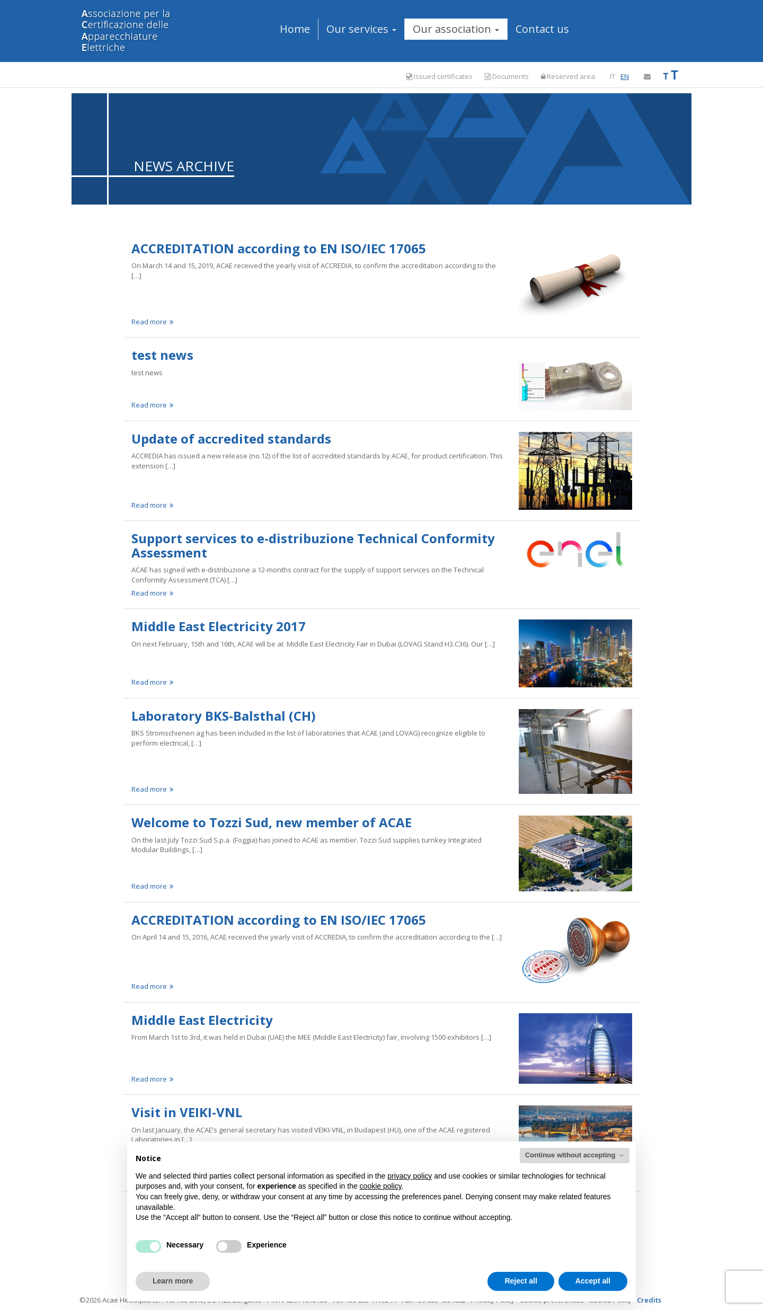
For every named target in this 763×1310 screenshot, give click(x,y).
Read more (152, 321)
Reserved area (568, 76)
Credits (649, 1300)
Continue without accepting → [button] (574, 1155)
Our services (361, 29)
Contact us (542, 29)
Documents (507, 76)
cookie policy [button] (381, 1186)
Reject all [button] (520, 1281)
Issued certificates (439, 77)
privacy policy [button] (409, 1176)
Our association (456, 29)
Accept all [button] (592, 1281)
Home (295, 29)
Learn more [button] (173, 1281)
